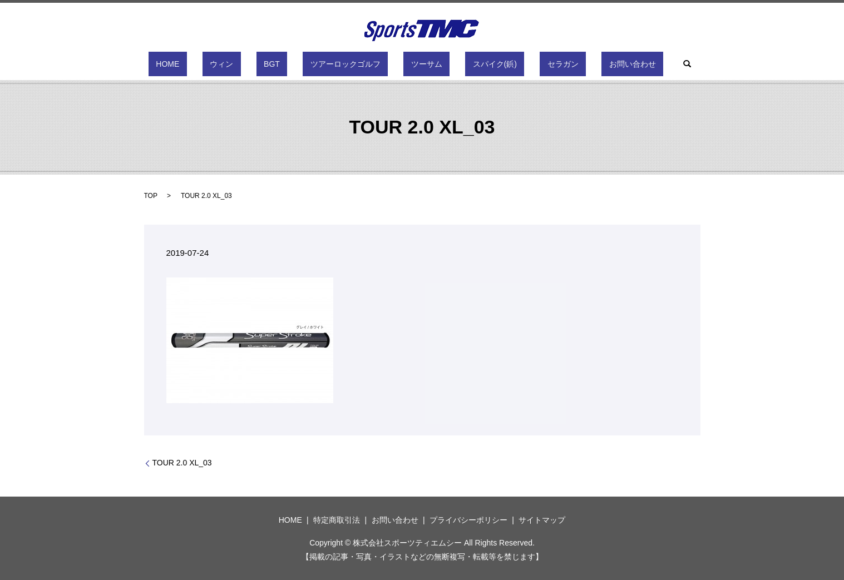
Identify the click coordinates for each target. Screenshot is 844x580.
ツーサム (419, 64)
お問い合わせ (580, 64)
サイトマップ (542, 519)
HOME (219, 64)
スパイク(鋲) (472, 64)
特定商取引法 (336, 519)
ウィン (258, 64)
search (627, 64)
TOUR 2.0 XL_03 (182, 462)
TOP (150, 196)
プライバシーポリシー (468, 519)
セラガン (525, 64)
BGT (294, 64)
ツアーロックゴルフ (353, 64)
